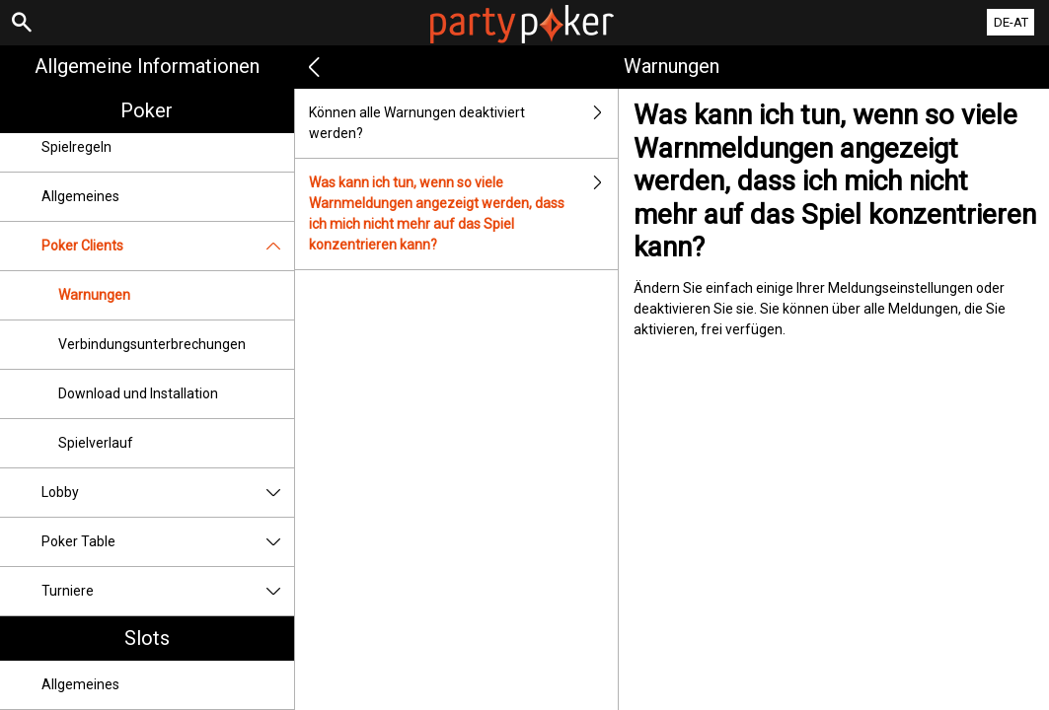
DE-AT (1011, 22)
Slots (147, 638)
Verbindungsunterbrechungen (152, 344)
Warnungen (94, 295)
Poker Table (167, 542)
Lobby (167, 492)
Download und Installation (138, 393)
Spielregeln (76, 147)
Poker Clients (167, 246)
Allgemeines (80, 196)
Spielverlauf (95, 443)
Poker (146, 110)
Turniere (167, 591)
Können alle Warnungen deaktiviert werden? (464, 123)
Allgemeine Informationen (147, 66)
